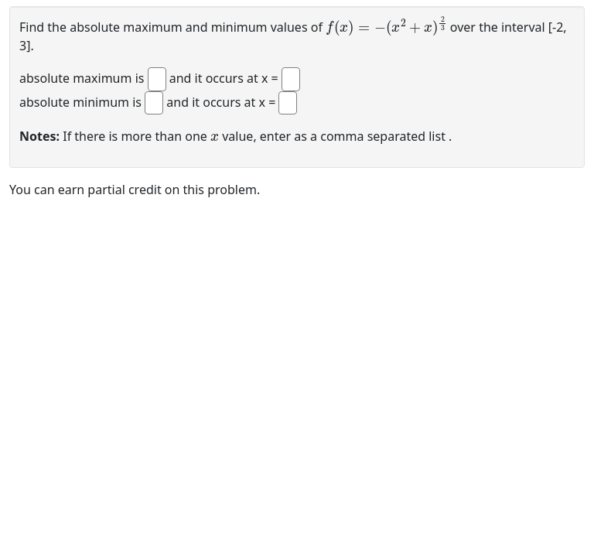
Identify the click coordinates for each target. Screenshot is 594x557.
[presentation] (386, 25)
